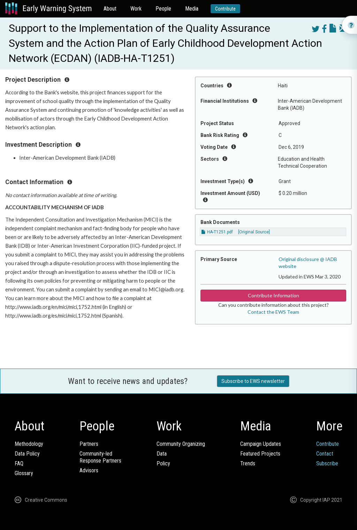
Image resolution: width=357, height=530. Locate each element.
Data (162, 453)
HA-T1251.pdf (217, 232)
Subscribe (327, 463)
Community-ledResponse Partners (100, 457)
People (163, 8)
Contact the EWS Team (273, 312)
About (110, 8)
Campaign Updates (260, 444)
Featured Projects (260, 453)
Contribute (225, 9)
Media (191, 8)
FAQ (19, 463)
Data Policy (27, 453)
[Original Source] (254, 232)
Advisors (88, 470)
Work (136, 8)
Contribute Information (273, 295)
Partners (88, 444)
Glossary (24, 473)
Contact (324, 453)
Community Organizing (181, 444)
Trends (247, 463)
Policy (163, 463)
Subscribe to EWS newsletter (253, 381)
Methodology (29, 444)
